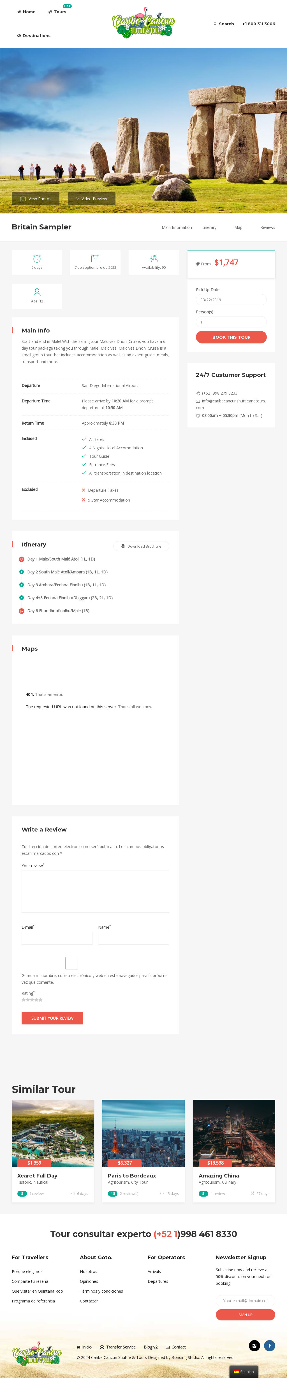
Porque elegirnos (27, 1271)
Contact (176, 1347)
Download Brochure (144, 546)
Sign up (246, 1314)
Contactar (89, 1301)
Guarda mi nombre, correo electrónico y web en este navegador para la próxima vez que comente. (95, 979)
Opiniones (89, 1281)
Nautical (40, 1182)
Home (26, 11)
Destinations (33, 35)
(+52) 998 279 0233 (219, 393)
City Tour (139, 1182)
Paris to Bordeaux (132, 1176)
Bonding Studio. (186, 1357)
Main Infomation (177, 227)
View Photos (40, 198)
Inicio (84, 1347)
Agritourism (118, 1182)
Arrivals (154, 1271)
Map (238, 227)
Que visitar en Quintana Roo (37, 1291)
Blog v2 (151, 1347)
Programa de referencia (33, 1301)
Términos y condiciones (101, 1291)
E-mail (28, 927)
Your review (33, 865)
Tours (60, 9)
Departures (158, 1281)
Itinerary (209, 227)
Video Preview (94, 198)
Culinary (229, 1182)
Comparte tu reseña (30, 1281)
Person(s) (204, 312)
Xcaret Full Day (37, 1176)
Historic (24, 1182)
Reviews (267, 227)
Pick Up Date (207, 289)
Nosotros (88, 1271)
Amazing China (219, 1176)
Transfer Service (118, 1347)
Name (104, 927)
